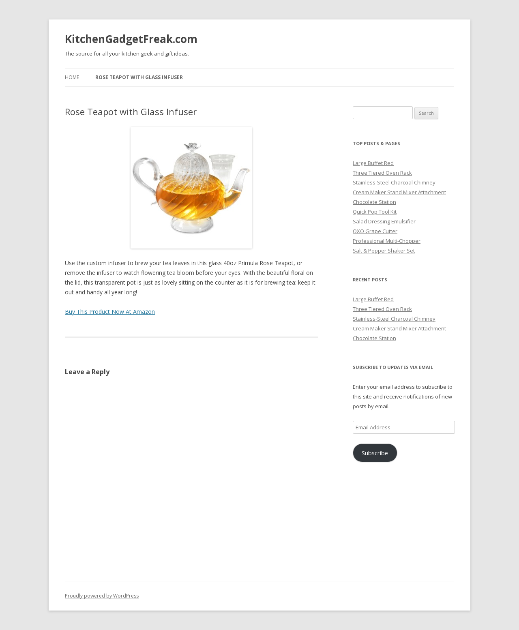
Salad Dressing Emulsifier (384, 221)
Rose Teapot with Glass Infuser (139, 77)
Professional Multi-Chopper (386, 240)
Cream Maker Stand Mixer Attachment (399, 192)
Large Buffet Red (373, 163)
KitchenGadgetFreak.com (131, 39)
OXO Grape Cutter (375, 231)
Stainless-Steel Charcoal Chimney (394, 182)
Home (72, 77)
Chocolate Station (374, 202)
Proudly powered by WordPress (102, 595)
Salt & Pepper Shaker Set (384, 250)
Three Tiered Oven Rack (382, 172)
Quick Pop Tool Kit (375, 211)
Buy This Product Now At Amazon (110, 311)
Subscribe (375, 453)
